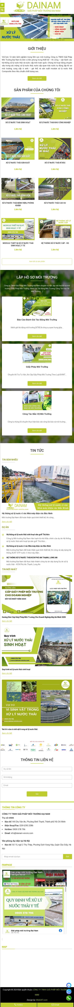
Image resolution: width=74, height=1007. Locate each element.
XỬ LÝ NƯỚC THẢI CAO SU (55, 203)
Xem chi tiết (37, 78)
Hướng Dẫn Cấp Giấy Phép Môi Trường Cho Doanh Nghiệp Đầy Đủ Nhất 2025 (34, 617)
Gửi (37, 794)
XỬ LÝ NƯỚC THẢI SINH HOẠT (18, 122)
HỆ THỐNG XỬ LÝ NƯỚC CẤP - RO (55, 243)
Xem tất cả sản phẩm (37, 261)
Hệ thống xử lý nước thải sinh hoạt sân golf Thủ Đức (28, 534)
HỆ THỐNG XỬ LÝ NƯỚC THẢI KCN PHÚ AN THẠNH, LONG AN (31, 558)
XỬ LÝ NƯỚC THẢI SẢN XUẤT (18, 163)
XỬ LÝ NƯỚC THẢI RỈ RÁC (55, 163)
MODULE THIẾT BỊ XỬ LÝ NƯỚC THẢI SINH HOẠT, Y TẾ (18, 244)
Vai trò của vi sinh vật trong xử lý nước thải (20, 729)
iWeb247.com (41, 1000)
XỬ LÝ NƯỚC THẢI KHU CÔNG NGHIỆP (55, 122)
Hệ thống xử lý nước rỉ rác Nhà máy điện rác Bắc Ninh (28, 546)
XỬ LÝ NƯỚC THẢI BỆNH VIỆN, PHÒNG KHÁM (18, 204)
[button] (2, 28)
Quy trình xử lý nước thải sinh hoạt (16, 669)
